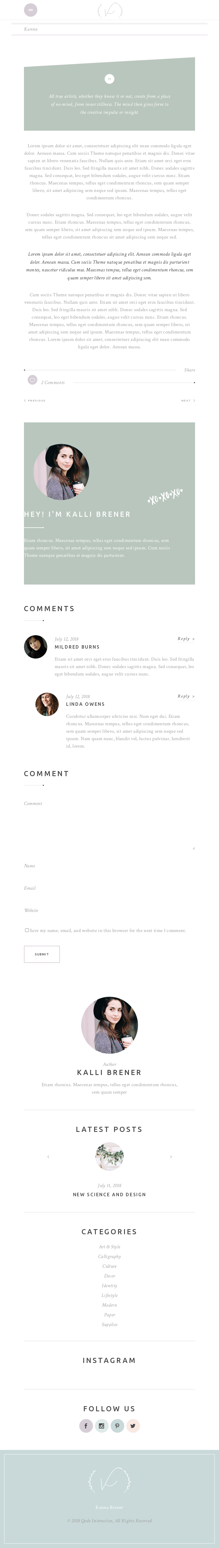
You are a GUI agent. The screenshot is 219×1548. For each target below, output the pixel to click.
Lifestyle (109, 1295)
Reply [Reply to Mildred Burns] (184, 639)
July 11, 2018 (109, 1185)
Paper (109, 1314)
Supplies (109, 1324)
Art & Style (109, 1246)
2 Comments (53, 382)
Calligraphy (109, 1256)
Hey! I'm (77, 514)
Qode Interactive (96, 1520)
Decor (109, 1276)
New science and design (109, 1194)
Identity (109, 1285)
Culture (109, 1266)
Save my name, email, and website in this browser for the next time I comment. (108, 930)
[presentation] (48, 1156)
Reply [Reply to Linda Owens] (184, 696)
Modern (109, 1305)
